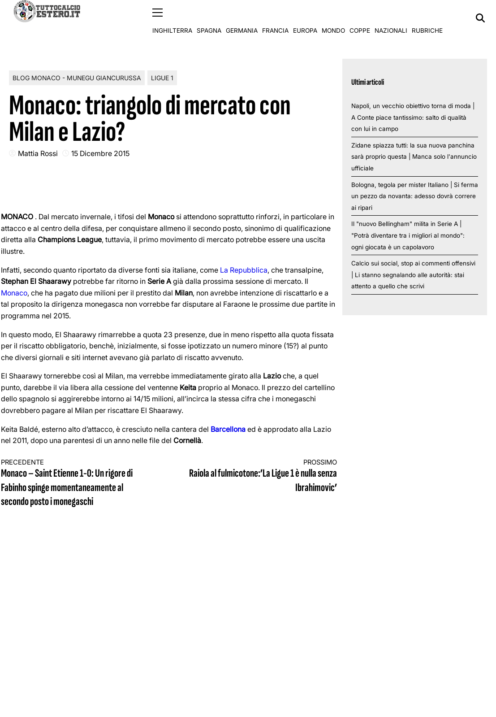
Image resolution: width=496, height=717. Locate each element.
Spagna (209, 18)
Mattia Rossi (38, 152)
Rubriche (427, 18)
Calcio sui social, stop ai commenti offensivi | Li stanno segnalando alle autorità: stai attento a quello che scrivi (413, 275)
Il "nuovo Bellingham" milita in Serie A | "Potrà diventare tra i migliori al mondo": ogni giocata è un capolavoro (408, 235)
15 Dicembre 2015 (100, 152)
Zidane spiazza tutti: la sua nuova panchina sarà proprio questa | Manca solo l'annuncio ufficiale (414, 156)
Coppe (359, 18)
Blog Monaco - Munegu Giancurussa (77, 77)
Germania (242, 18)
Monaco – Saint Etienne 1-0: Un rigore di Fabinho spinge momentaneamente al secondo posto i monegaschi (76, 483)
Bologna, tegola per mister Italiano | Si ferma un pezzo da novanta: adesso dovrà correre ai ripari (414, 196)
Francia (275, 18)
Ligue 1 (162, 77)
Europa (305, 18)
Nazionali (391, 18)
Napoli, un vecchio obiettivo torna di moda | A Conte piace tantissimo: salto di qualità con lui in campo (412, 117)
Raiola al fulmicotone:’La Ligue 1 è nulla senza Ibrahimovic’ (261, 476)
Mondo (333, 18)
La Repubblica (243, 269)
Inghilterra (172, 18)
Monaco (14, 292)
